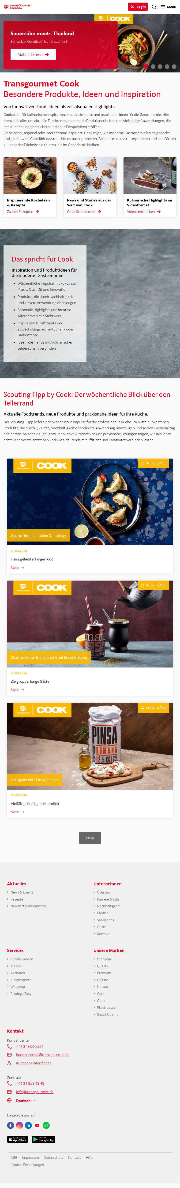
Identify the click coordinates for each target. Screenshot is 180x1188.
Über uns (104, 893)
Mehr (15, 567)
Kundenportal (22, 983)
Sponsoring (106, 921)
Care (100, 997)
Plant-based (107, 1011)
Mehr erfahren (33, 54)
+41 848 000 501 (30, 1050)
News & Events (22, 893)
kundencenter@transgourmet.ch (43, 1059)
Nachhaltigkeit (109, 907)
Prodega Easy (21, 997)
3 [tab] (160, 66)
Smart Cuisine (108, 1018)
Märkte (16, 968)
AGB (14, 1161)
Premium (104, 975)
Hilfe (92, 1161)
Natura (102, 990)
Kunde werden (22, 961)
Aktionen (18, 975)
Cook (101, 1004)
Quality (103, 968)
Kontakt (103, 936)
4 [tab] (167, 66)
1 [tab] (146, 66)
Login (141, 6)
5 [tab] (174, 66)
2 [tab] (153, 66)
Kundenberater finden (34, 1067)
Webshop (18, 990)
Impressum (31, 1161)
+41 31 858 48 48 (30, 1087)
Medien (103, 914)
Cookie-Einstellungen (28, 1169)
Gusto (102, 928)
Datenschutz (55, 1161)
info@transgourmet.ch (34, 1096)
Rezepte (17, 900)
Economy (104, 961)
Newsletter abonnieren (29, 907)
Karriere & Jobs (109, 900)
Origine (103, 983)
